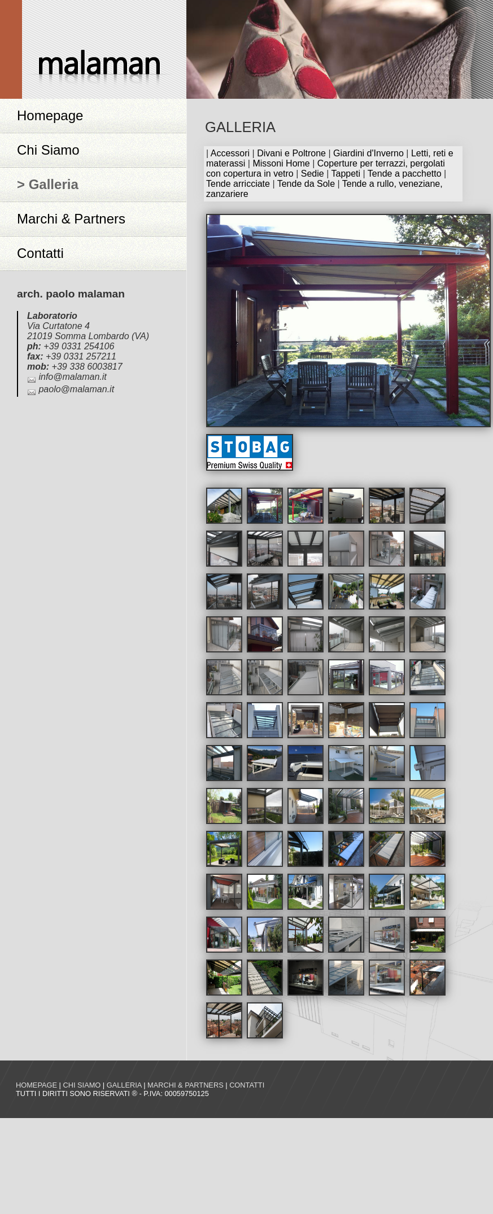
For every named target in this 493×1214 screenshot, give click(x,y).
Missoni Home (280, 163)
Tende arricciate (238, 184)
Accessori (230, 153)
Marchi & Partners (71, 218)
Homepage (50, 115)
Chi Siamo (48, 149)
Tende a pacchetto (405, 173)
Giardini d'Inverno (368, 153)
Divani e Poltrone (291, 153)
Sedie (312, 173)
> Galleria (47, 184)
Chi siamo (82, 1085)
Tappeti (345, 173)
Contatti (40, 253)
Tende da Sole (306, 184)
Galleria (124, 1085)
